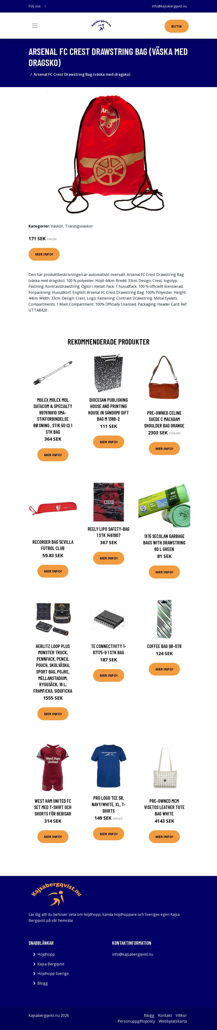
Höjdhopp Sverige (53, 973)
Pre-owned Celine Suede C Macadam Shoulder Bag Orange (164, 419)
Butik (176, 26)
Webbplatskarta (173, 1021)
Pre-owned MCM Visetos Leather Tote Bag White (164, 807)
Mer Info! (44, 254)
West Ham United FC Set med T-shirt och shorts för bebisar (52, 807)
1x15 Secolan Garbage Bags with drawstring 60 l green (164, 542)
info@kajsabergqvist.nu (169, 6)
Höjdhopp (46, 954)
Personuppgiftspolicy (136, 1021)
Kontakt (165, 1015)
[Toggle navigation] (35, 25)
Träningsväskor (79, 226)
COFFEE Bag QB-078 (164, 646)
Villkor (181, 1015)
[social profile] (45, 6)
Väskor (57, 226)
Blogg (42, 983)
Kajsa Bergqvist (50, 964)
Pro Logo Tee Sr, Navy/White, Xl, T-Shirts (109, 804)
